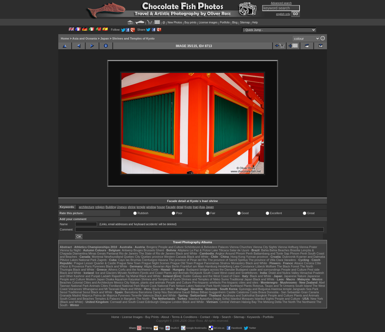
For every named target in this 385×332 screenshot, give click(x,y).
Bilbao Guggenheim (213, 292)
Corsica (309, 263)
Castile (231, 292)
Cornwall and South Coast (127, 301)
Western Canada (175, 256)
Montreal (97, 256)
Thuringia (66, 269)
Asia (202, 207)
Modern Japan (95, 279)
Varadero (290, 260)
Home (65, 38)
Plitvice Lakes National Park (78, 260)
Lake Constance (244, 266)
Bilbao (195, 292)
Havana (163, 260)
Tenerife (136, 295)
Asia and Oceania (84, 38)
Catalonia (242, 292)
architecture (86, 207)
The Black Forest (288, 266)
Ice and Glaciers (106, 272)
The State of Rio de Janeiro (157, 253)
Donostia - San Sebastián (283, 292)
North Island (221, 285)
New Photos (175, 22)
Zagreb (102, 260)
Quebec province (152, 256)
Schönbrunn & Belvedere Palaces (207, 247)
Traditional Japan (241, 279)
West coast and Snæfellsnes (238, 272)
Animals (94, 285)
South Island (303, 285)
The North (306, 266)
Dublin (187, 276)
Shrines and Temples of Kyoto (133, 38)
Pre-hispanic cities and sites (240, 282)
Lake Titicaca (220, 250)
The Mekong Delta (269, 301)
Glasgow (165, 301)
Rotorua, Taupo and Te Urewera (273, 285)
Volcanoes (75, 289)
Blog (235, 22)
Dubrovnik (289, 256)
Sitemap (245, 22)
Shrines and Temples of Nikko (200, 279)
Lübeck (260, 266)
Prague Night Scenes (156, 263)
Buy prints (190, 22)
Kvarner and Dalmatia (310, 256)
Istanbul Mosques (242, 298)
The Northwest (306, 301)
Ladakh (106, 276)
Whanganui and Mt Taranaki (101, 289)
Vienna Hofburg (288, 247)
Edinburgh (152, 301)
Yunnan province (257, 256)
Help (255, 22)
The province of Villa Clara (266, 260)
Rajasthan (118, 276)
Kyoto (188, 207)
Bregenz (151, 247)
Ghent (160, 250)
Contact (205, 317)
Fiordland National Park (124, 285)
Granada (65, 295)
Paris (88, 266)
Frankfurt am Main (192, 266)
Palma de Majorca (105, 295)
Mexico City (121, 282)
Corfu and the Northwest (134, 269)
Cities (104, 285)
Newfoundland (113, 256)
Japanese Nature (295, 276)
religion (100, 207)
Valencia (148, 295)
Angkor (220, 253)
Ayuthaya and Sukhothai (239, 295)
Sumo (225, 279)
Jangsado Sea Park (305, 289)
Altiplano (183, 250)
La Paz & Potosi (200, 250)
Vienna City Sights (265, 247)
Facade (171, 207)
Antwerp (127, 250)
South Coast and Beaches (77, 298)
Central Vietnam (230, 301)
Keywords (253, 317)
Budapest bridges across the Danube (210, 269)
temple (140, 207)
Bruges (138, 250)
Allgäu (148, 266)
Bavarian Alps (162, 266)
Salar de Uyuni (239, 250)
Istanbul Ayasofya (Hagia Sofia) (209, 298)
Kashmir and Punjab (87, 276)
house (161, 207)
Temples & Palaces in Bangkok (115, 298)
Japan (104, 38)
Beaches (65, 282)
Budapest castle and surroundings (258, 269)
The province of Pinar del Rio (188, 260)
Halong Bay (249, 301)
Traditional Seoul (79, 292)
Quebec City (132, 256)
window (151, 207)
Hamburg (211, 266)
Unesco (122, 207)
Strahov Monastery (232, 263)
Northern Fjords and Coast (145, 272)
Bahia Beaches (279, 250)
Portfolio (225, 22)
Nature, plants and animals (147, 282)
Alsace (298, 263)
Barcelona (131, 292)
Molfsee (271, 266)
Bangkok (261, 295)
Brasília (295, 250)
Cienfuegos (149, 260)
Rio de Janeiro (128, 253)
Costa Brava (258, 292)
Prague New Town (129, 263)
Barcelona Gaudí (179, 292)
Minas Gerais (97, 253)
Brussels (149, 250)
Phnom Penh (298, 253)
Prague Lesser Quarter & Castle (95, 263)
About (165, 317)
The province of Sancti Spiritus (228, 260)
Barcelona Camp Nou (153, 292)
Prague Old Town (181, 263)
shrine (132, 207)
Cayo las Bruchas (129, 260)
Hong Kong (238, 256)
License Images (132, 317)
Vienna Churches (240, 247)
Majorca (87, 295)
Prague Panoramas (206, 263)
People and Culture (170, 247)
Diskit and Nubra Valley (284, 272)
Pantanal (112, 253)
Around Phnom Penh (239, 253)
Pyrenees (98, 266)
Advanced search (281, 3)
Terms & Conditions (184, 317)
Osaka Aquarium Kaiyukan (123, 279)
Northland (236, 285)
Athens (112, 269)
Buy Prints (152, 317)
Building (111, 207)
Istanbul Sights (264, 298)
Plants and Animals (176, 272)
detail (180, 207)
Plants (248, 285)
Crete (155, 269)
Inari (195, 207)
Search (226, 317)
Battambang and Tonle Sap (271, 253)
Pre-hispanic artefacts (206, 282)
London (177, 301)
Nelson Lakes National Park (194, 285)
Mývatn (122, 272)
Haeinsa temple (281, 289)
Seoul (63, 292)
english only (283, 14)
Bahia (265, 250)
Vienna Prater (308, 247)
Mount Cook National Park (158, 285)
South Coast (211, 272)
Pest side (313, 269)
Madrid (76, 295)
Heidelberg (225, 266)
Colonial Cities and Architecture (92, 282)
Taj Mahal (132, 276)
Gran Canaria (310, 292)
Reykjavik (196, 272)
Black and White (186, 253)
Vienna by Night (70, 250)
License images (208, 22)
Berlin (175, 266)
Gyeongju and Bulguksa (254, 289)
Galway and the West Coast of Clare (216, 276)
